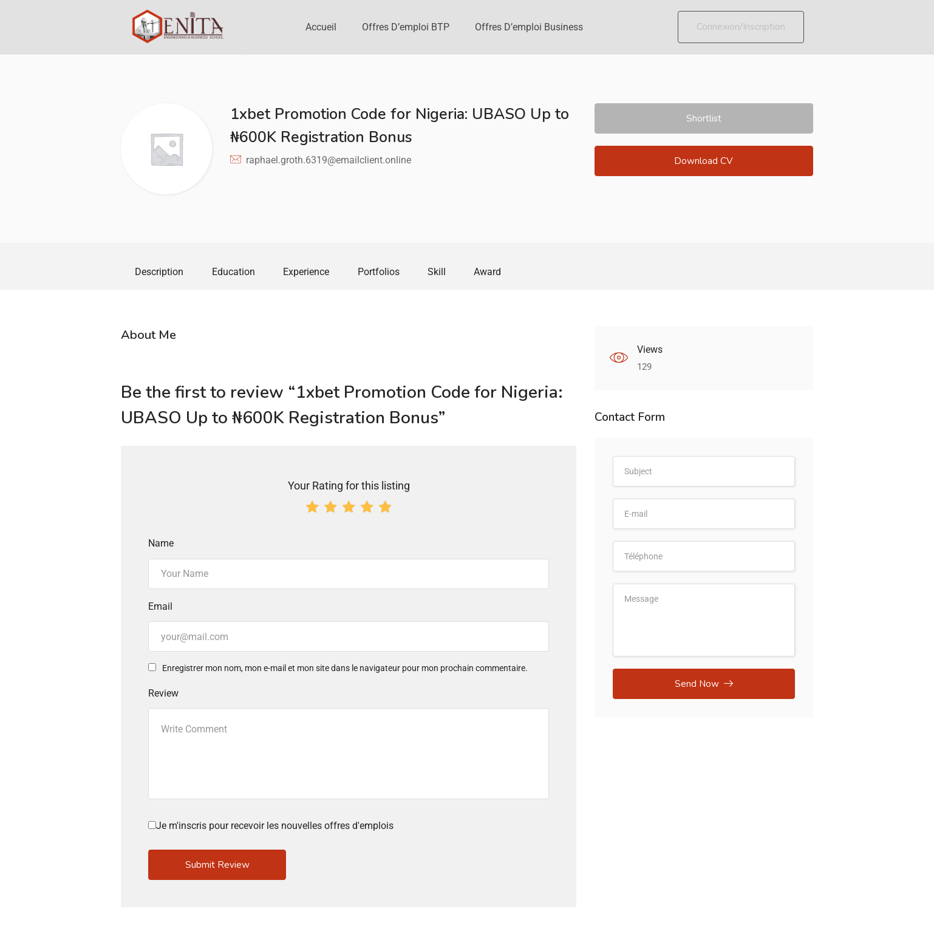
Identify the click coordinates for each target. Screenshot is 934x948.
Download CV (703, 163)
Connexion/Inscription (741, 26)
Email (160, 608)
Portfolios (386, 273)
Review (163, 695)
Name (161, 545)
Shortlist (703, 119)
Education (236, 273)
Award (499, 273)
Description (160, 273)
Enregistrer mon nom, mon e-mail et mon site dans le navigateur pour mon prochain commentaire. (345, 670)
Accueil (320, 27)
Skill (446, 273)
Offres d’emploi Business (529, 27)
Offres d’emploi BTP (405, 27)
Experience (311, 273)
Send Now (703, 687)
